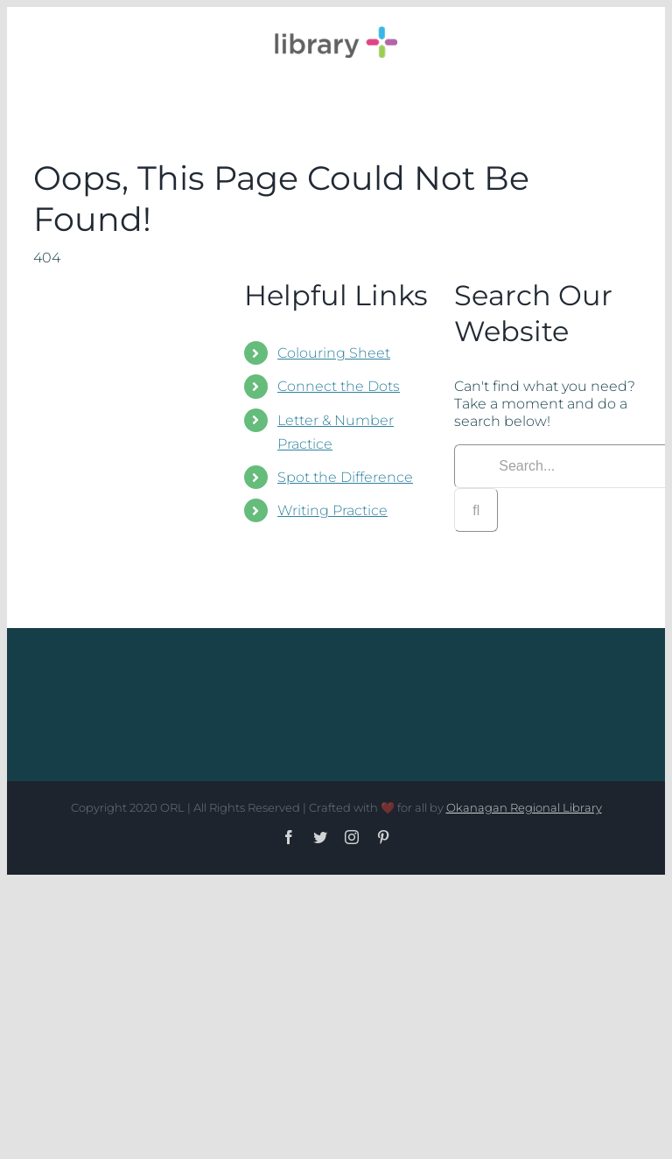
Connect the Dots (338, 386)
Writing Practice (332, 510)
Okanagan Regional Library (524, 807)
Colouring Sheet (333, 353)
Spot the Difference (345, 477)
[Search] (476, 510)
